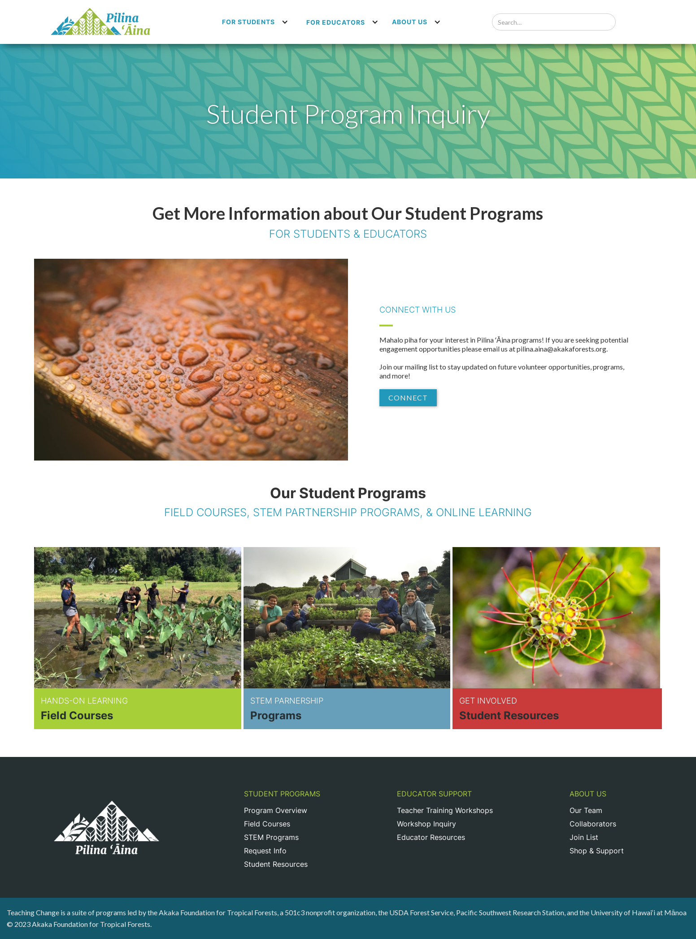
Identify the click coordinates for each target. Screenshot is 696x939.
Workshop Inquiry (426, 823)
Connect (408, 397)
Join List (584, 837)
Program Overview (275, 810)
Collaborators (593, 823)
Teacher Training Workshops (445, 810)
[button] (255, 22)
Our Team (586, 810)
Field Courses (267, 823)
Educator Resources (431, 837)
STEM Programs (271, 837)
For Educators (335, 22)
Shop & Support (597, 850)
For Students (248, 22)
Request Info (265, 850)
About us (409, 22)
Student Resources (276, 864)
